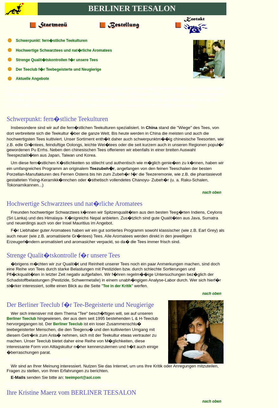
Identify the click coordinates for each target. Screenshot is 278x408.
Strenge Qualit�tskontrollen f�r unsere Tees (57, 60)
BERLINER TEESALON (132, 8)
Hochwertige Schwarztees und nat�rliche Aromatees (64, 50)
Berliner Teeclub (21, 318)
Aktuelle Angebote (32, 78)
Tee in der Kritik (117, 286)
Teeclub (50, 304)
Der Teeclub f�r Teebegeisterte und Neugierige (58, 69)
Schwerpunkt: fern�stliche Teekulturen (51, 40)
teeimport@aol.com (83, 377)
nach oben (211, 192)
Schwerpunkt (23, 118)
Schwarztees (57, 203)
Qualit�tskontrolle (52, 255)
